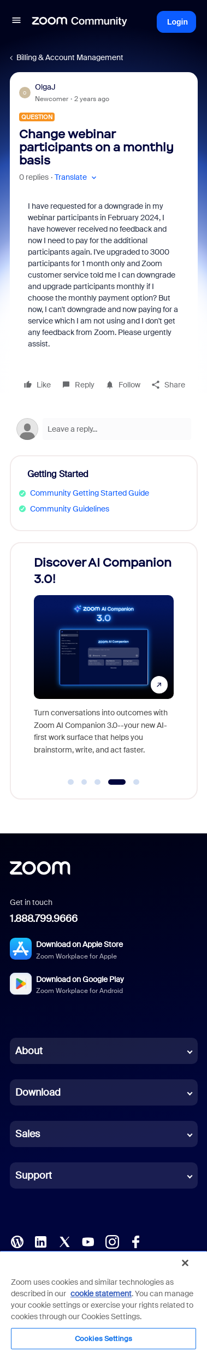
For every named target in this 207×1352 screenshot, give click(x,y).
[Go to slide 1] (71, 782)
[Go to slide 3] (98, 782)
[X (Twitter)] (64, 1241)
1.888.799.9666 (44, 918)
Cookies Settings (103, 1338)
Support (33, 1175)
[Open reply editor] (104, 429)
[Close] (185, 1263)
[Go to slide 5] (136, 782)
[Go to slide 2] (84, 782)
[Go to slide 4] (116, 782)
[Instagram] (112, 1241)
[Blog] (17, 1241)
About (29, 1050)
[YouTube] (88, 1241)
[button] (16, 22)
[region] (103, 1301)
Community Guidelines (69, 509)
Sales (27, 1134)
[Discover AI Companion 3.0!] (104, 660)
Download (38, 1092)
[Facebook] (135, 1241)
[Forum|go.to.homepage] (80, 22)
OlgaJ (45, 87)
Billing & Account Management (69, 57)
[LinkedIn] (40, 1241)
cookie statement (101, 1293)
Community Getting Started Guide (89, 493)
